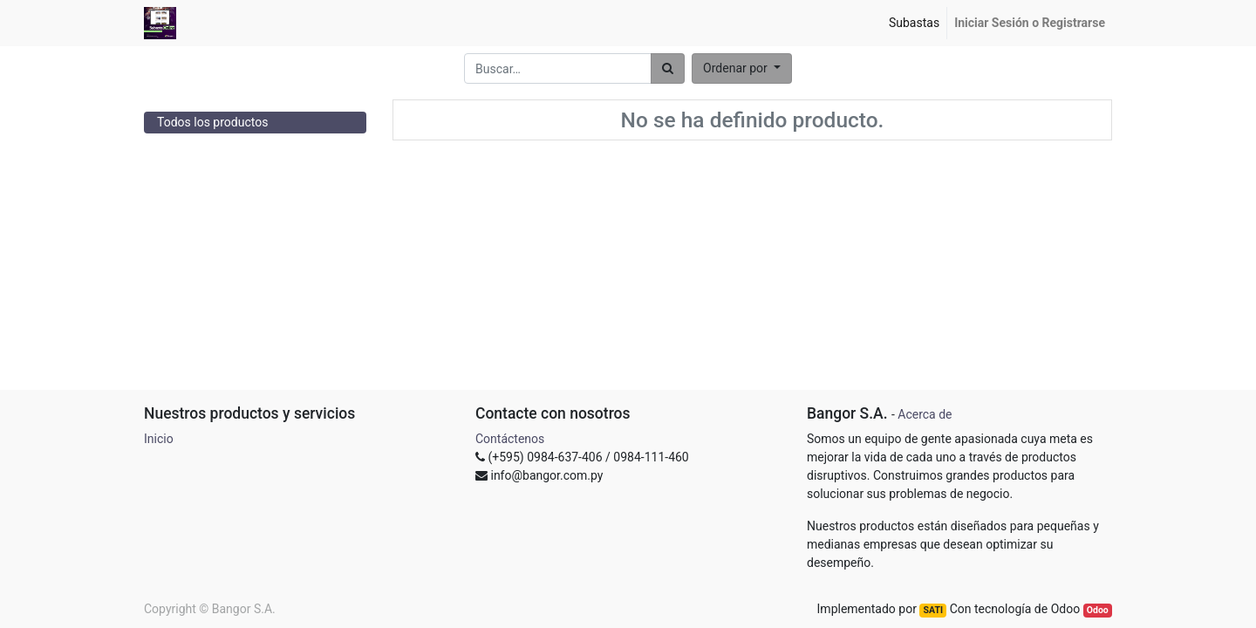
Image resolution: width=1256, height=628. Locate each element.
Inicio (159, 439)
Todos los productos (212, 122)
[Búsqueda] (668, 68)
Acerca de (925, 414)
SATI (933, 610)
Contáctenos (509, 439)
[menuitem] (914, 23)
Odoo (1098, 610)
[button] (742, 68)
